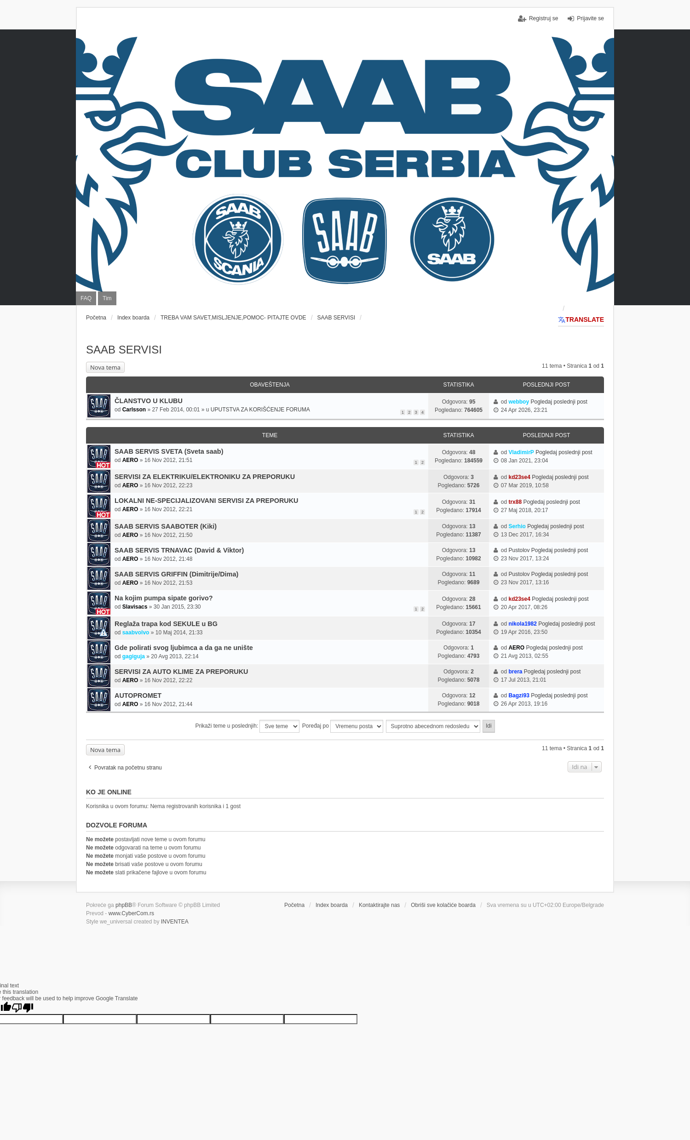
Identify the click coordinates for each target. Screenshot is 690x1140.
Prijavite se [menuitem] (590, 18)
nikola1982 (522, 624)
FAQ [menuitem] (86, 298)
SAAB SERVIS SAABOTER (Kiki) (166, 526)
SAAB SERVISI (124, 349)
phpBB (123, 905)
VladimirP (521, 452)
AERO (130, 460)
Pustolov (518, 550)
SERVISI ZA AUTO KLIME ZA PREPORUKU (181, 671)
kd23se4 (519, 477)
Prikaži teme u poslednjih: (247, 726)
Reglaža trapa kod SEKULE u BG (166, 623)
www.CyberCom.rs (131, 913)
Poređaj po (342, 726)
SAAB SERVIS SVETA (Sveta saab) (169, 451)
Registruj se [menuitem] (543, 18)
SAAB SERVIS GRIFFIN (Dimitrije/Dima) (176, 574)
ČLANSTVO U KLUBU (149, 401)
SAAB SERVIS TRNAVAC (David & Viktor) (179, 550)
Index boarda (332, 905)
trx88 (515, 502)
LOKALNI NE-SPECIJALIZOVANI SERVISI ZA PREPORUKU (207, 500)
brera (515, 671)
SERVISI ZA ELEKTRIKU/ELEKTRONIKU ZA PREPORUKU (205, 476)
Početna (294, 905)
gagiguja (133, 656)
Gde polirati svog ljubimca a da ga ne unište (184, 647)
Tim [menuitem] (107, 298)
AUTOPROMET (138, 695)
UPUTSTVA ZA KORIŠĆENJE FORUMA (260, 409)
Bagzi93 (518, 695)
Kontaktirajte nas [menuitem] (379, 905)
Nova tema (105, 367)
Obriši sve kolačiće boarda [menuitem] (443, 905)
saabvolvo (136, 632)
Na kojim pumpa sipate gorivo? (164, 598)
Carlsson (134, 409)
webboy (518, 402)
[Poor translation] (23, 1008)
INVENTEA (175, 921)
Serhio (516, 526)
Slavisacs (135, 607)
